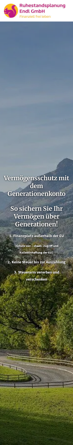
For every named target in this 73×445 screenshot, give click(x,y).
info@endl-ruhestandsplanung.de (30, 351)
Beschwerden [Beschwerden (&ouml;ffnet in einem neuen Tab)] (36, 426)
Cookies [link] (36, 436)
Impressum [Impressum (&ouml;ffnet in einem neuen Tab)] (36, 396)
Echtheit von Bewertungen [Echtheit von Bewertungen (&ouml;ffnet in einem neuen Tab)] (57, 256)
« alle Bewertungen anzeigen (26, 245)
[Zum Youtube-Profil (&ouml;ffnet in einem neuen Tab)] (47, 363)
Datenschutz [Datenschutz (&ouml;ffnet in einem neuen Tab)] (36, 406)
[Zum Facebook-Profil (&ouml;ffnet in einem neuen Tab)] (8, 363)
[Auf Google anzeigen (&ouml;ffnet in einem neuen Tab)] (39, 363)
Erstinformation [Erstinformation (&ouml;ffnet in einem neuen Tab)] (36, 416)
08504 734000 (14, 344)
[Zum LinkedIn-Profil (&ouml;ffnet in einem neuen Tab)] (31, 363)
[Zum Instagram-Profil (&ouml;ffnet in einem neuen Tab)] (15, 363)
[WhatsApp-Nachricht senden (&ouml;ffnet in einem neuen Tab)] (23, 363)
